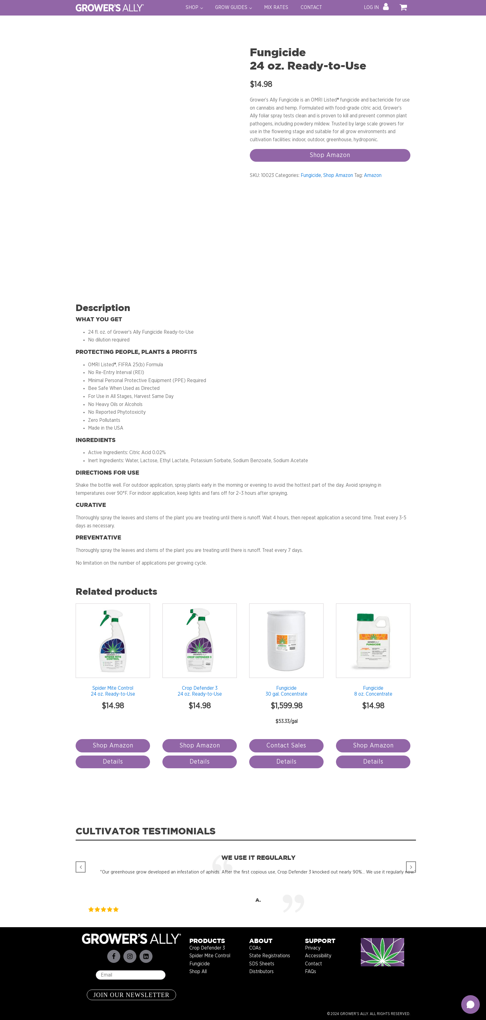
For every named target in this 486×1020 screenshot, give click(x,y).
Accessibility (318, 955)
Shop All (198, 971)
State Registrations (269, 955)
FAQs (310, 971)
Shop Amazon (330, 155)
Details (113, 762)
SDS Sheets (261, 963)
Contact (313, 963)
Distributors (261, 971)
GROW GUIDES (231, 7)
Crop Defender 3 (207, 948)
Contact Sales (286, 745)
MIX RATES (276, 7)
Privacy (312, 948)
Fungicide (311, 175)
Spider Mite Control (209, 955)
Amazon (373, 175)
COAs (255, 948)
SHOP (192, 7)
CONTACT (311, 7)
